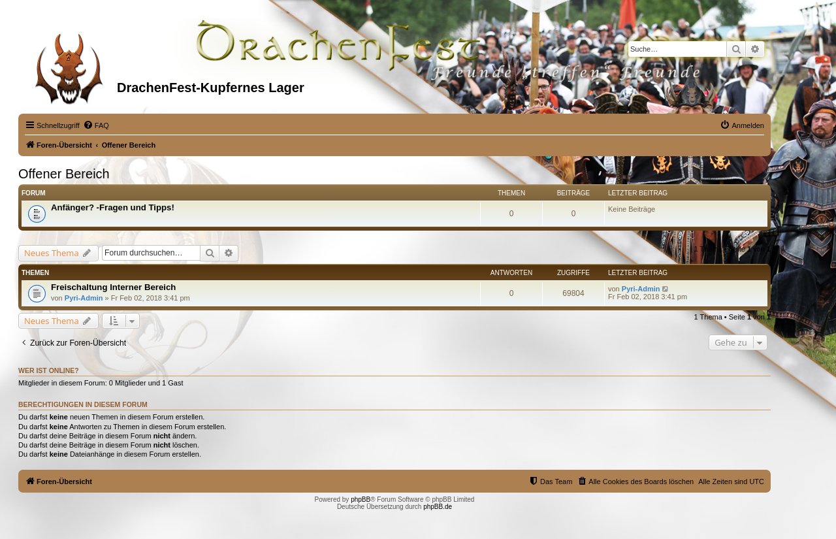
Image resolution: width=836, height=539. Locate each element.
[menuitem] (96, 125)
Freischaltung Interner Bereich (113, 287)
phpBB (360, 499)
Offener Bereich (64, 174)
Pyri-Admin (84, 298)
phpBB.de (437, 506)
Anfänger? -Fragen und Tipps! (112, 207)
